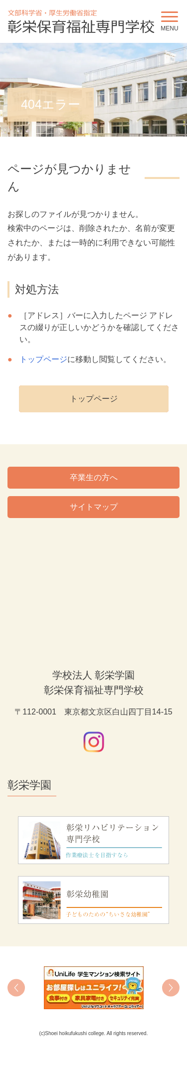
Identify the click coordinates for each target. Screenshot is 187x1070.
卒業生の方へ (94, 477)
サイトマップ (94, 507)
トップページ (43, 359)
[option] (93, 987)
